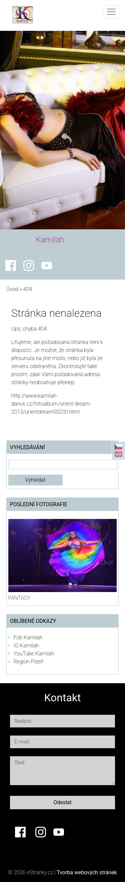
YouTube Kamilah (34, 653)
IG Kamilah (26, 645)
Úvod (12, 289)
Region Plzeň (29, 661)
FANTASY (19, 598)
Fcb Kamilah (28, 637)
